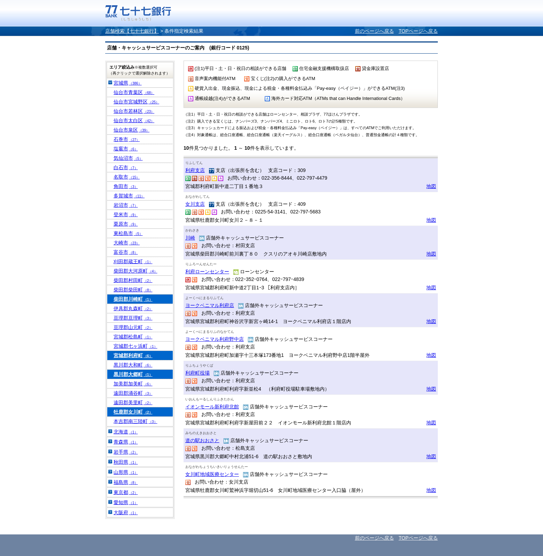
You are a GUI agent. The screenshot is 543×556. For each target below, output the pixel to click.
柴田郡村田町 (133, 280)
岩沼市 (126, 205)
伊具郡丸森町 (133, 308)
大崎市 (127, 242)
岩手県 (126, 452)
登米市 (126, 214)
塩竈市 (126, 148)
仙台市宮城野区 (136, 101)
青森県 (126, 442)
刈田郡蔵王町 (133, 261)
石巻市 (127, 139)
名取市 (127, 177)
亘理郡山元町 (133, 327)
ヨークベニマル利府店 (209, 305)
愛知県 (126, 502)
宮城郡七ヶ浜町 (135, 346)
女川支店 (195, 204)
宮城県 (128, 83)
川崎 (190, 238)
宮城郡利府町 (133, 355)
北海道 (126, 431)
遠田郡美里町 (133, 402)
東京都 (126, 492)
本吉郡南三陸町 (135, 421)
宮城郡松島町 (133, 336)
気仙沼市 (128, 158)
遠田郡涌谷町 (133, 393)
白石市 (126, 167)
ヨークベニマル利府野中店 (214, 339)
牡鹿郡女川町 (133, 412)
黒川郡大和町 (133, 365)
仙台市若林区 (134, 111)
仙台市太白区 (134, 120)
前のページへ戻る (374, 31)
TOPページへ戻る (418, 31)
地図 (431, 186)
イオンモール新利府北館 (212, 406)
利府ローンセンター (207, 271)
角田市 (126, 186)
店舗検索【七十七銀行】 (132, 31)
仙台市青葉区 (134, 92)
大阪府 (126, 512)
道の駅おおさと (202, 440)
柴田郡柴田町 (133, 289)
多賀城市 (129, 195)
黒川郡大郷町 (133, 374)
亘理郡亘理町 (133, 318)
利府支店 (195, 170)
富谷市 (126, 252)
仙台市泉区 (131, 130)
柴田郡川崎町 (133, 299)
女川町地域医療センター (212, 474)
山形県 (126, 472)
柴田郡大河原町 (135, 271)
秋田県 (126, 462)
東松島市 (128, 233)
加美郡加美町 (133, 383)
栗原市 (126, 224)
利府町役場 (197, 373)
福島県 (126, 482)
